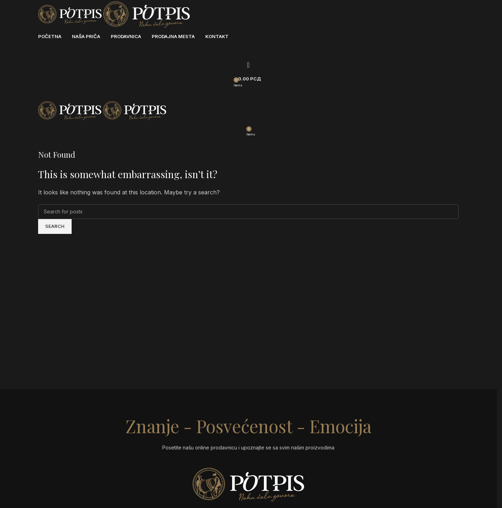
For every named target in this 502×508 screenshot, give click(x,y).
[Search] (248, 65)
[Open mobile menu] (248, 93)
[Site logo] (70, 13)
